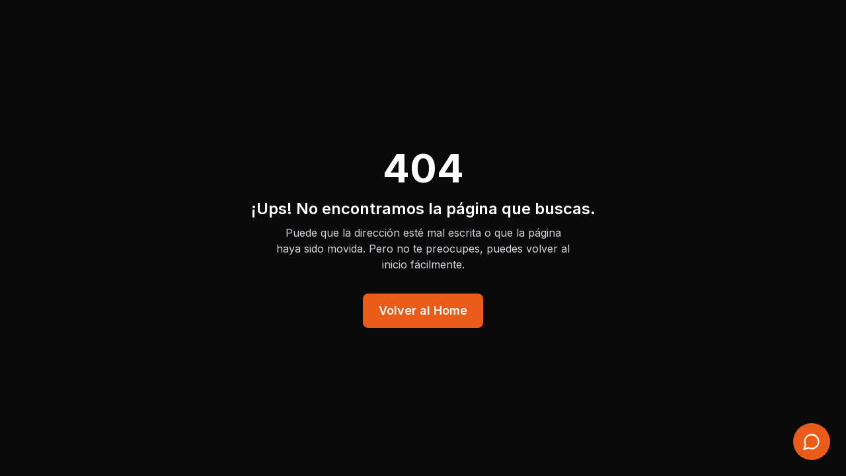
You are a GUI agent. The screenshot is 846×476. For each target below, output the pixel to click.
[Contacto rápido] (811, 441)
